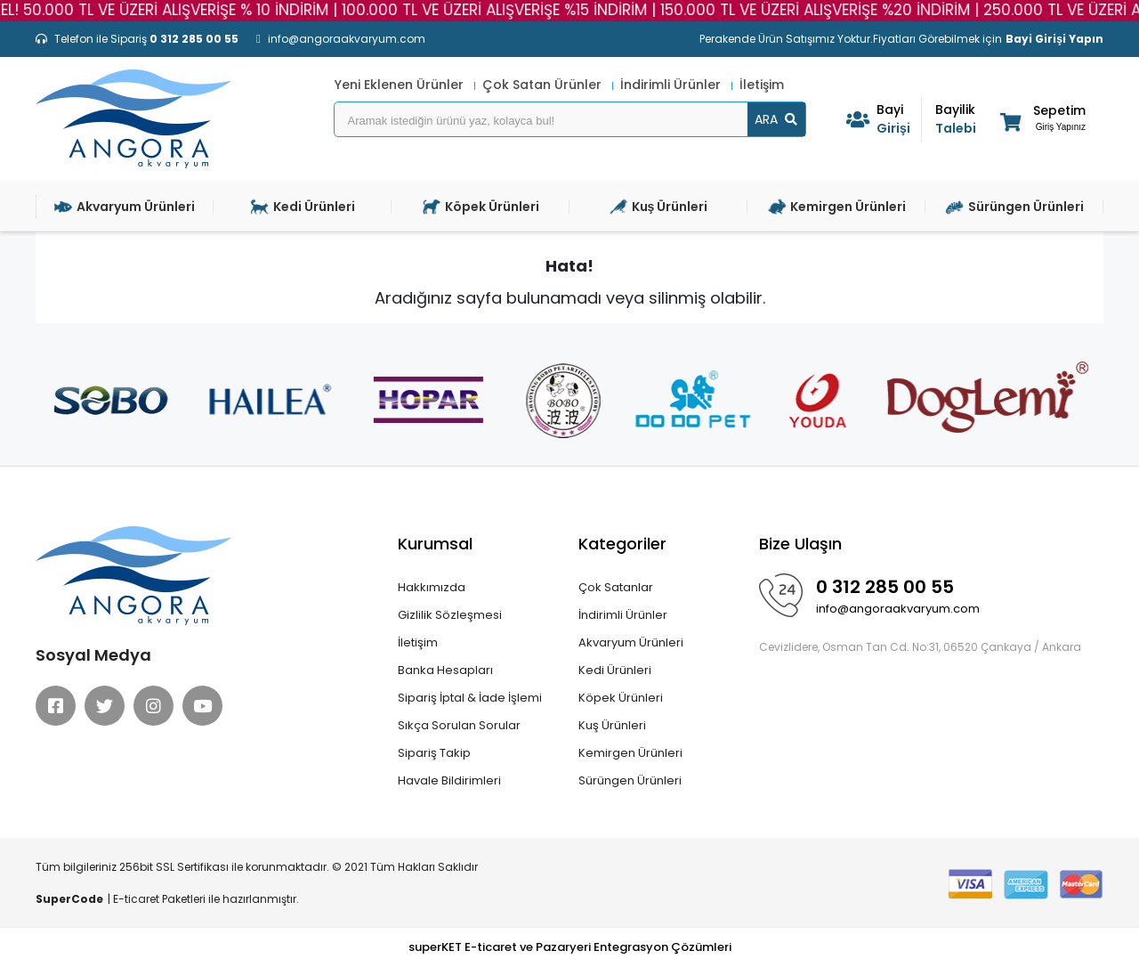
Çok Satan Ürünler (543, 84)
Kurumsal (435, 543)
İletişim (761, 84)
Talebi (957, 119)
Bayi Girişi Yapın (1054, 38)
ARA (776, 119)
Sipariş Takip (434, 752)
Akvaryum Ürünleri (630, 642)
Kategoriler (622, 543)
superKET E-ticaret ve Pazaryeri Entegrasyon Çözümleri (569, 947)
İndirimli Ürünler (672, 84)
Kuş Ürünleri (612, 725)
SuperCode (69, 898)
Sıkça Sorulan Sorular (459, 725)
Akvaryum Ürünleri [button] (124, 206)
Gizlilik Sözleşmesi (450, 614)
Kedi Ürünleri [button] (303, 206)
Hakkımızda (431, 587)
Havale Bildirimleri (449, 780)
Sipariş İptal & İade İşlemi (470, 697)
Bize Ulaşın (800, 543)
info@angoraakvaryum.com (898, 608)
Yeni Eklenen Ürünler (401, 84)
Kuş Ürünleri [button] (659, 206)
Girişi (898, 119)
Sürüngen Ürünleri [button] (1015, 206)
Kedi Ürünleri (614, 670)
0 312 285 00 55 (885, 586)
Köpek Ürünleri (620, 697)
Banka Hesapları (445, 670)
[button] (1042, 122)
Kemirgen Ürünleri (630, 752)
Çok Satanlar (615, 587)
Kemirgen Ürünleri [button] (837, 206)
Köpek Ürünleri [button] (481, 206)
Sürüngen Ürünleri (630, 780)
